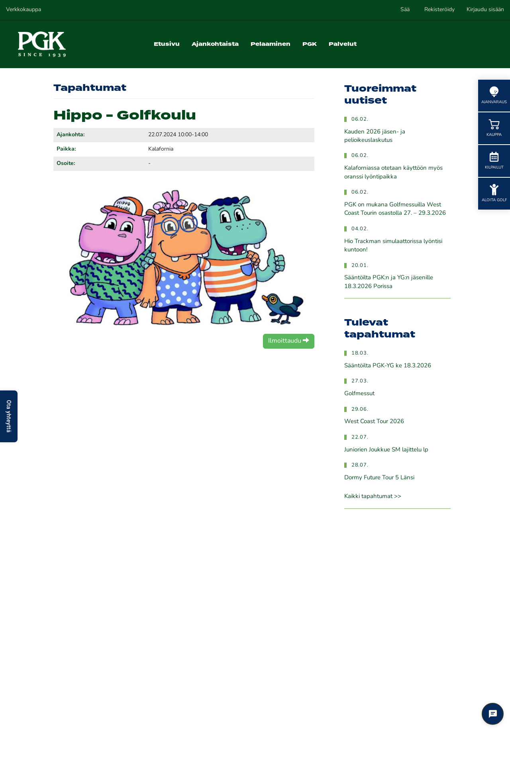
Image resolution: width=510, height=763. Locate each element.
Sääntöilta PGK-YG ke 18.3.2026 (387, 366)
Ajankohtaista (215, 44)
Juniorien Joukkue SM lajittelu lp (386, 450)
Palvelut (343, 44)
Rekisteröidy (439, 10)
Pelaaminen (270, 44)
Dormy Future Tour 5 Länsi (379, 478)
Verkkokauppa (23, 10)
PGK (309, 44)
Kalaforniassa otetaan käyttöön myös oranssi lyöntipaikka (393, 172)
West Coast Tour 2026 (374, 422)
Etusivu (167, 44)
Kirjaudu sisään (485, 10)
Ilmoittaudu (288, 340)
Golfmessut (359, 394)
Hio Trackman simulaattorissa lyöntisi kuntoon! (393, 246)
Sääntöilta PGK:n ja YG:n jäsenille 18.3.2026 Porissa (388, 282)
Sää (405, 10)
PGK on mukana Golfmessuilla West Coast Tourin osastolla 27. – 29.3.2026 (395, 209)
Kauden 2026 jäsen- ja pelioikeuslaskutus (374, 136)
